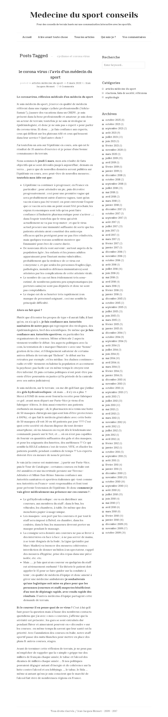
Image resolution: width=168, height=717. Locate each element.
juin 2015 (110, 315)
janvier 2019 (112, 171)
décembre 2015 (114, 298)
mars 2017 (111, 239)
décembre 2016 (113, 251)
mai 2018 (110, 192)
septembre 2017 (114, 217)
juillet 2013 (111, 400)
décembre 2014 (113, 332)
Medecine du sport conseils (84, 15)
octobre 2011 (112, 451)
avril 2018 (110, 196)
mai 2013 (110, 409)
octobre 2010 (112, 481)
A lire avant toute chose (53, 37)
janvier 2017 (112, 247)
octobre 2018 (112, 179)
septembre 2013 (114, 392)
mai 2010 (110, 502)
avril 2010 (110, 507)
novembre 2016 (113, 256)
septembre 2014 (114, 341)
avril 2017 (110, 234)
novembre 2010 (114, 477)
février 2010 (112, 515)
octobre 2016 (112, 260)
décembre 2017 (113, 209)
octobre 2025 (113, 119)
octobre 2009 (113, 532)
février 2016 (112, 290)
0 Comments (67, 86)
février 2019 (112, 166)
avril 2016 (110, 281)
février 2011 (111, 464)
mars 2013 (110, 417)
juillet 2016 (111, 268)
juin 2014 (110, 354)
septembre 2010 (114, 485)
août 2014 (110, 345)
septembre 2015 (114, 307)
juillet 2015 (111, 311)
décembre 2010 (114, 473)
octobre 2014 (112, 337)
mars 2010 (111, 511)
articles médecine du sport (47, 83)
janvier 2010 (112, 519)
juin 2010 (110, 498)
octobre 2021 (112, 124)
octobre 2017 (112, 213)
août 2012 (110, 426)
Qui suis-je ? (108, 37)
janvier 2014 (112, 375)
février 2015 (112, 324)
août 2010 (111, 490)
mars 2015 (111, 320)
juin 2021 (110, 141)
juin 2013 (110, 405)
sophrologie (112, 97)
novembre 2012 (113, 422)
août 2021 (110, 132)
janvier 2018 (112, 205)
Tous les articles (84, 37)
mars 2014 (111, 366)
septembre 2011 (114, 456)
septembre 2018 (114, 183)
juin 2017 (110, 230)
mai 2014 (110, 358)
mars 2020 (111, 154)
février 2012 (112, 443)
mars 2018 (111, 200)
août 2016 (110, 264)
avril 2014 (110, 362)
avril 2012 (110, 439)
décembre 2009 (114, 524)
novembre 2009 (114, 528)
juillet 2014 (111, 349)
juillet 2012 (111, 430)
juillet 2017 (111, 226)
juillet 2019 (111, 158)
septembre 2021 (114, 128)
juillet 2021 (111, 137)
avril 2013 (110, 413)
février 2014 (112, 371)
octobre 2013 (112, 388)
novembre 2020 (114, 149)
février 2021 (112, 145)
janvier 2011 (111, 468)
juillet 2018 (111, 188)
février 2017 (112, 243)
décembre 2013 (113, 379)
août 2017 (110, 222)
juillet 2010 (111, 494)
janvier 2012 (112, 447)
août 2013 (110, 396)
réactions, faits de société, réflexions (126, 93)
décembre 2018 (113, 175)
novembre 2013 (113, 383)
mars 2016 (111, 286)
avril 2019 (110, 162)
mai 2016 (110, 277)
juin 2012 (110, 434)
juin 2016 (110, 273)
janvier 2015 (112, 328)
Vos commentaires (134, 37)
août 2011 (110, 460)
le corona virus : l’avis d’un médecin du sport (55, 74)
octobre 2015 (112, 302)
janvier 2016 (112, 294)
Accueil (27, 37)
